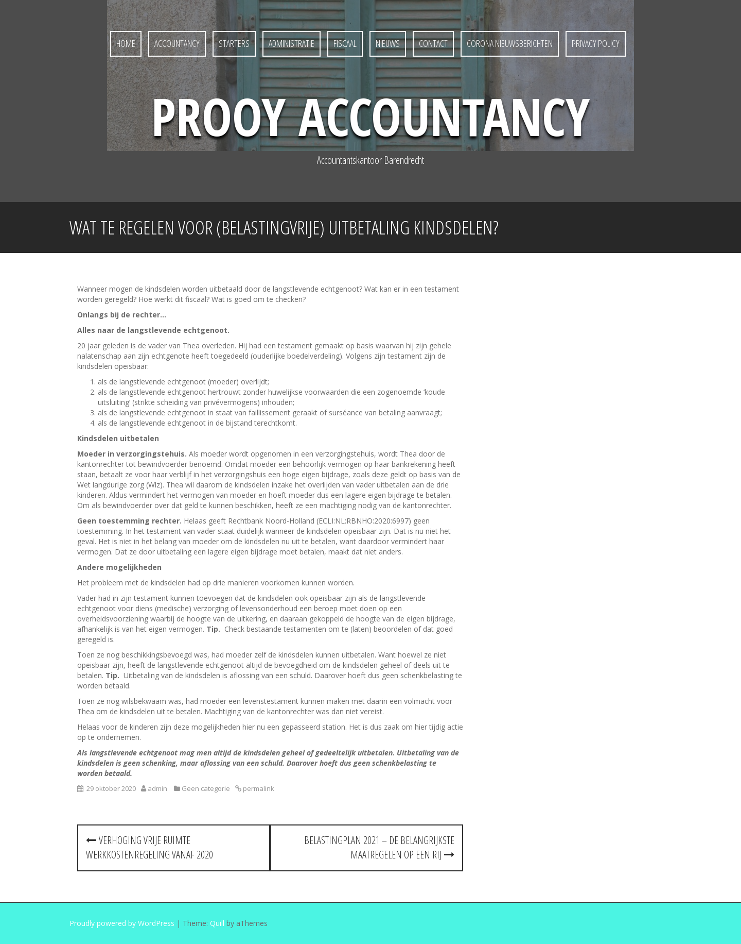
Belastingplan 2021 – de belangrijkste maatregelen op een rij (379, 847)
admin (157, 788)
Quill (217, 923)
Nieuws (388, 43)
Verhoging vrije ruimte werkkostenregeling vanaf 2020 (149, 847)
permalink (257, 788)
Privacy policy (596, 43)
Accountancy (177, 43)
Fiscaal (345, 43)
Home (125, 43)
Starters (234, 43)
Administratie (291, 43)
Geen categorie (206, 788)
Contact (433, 43)
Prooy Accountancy (370, 116)
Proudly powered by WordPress (121, 923)
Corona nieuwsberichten (510, 43)
